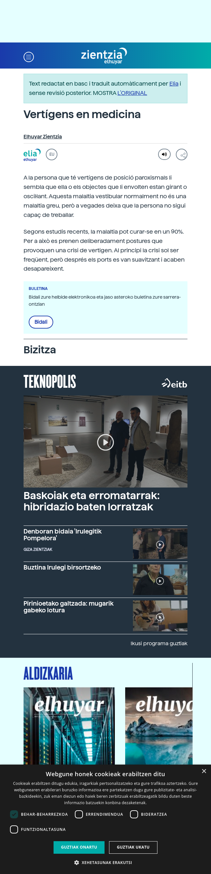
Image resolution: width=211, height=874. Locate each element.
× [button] (203, 771)
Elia (173, 83)
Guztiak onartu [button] (79, 847)
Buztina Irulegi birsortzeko (62, 567)
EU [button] (51, 154)
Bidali (41, 322)
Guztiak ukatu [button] (133, 847)
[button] (29, 56)
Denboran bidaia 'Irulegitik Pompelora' (63, 535)
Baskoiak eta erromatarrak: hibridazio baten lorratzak (92, 501)
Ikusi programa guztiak (159, 643)
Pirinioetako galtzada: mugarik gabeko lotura (69, 607)
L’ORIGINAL (132, 92)
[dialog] (105, 819)
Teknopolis (50, 380)
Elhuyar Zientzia (43, 137)
